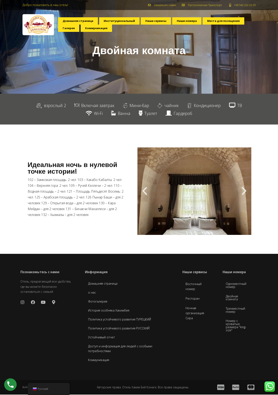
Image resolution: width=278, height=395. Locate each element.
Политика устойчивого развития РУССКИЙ (121, 328)
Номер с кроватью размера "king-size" (237, 328)
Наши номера (195, 22)
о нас (92, 292)
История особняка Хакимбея (110, 310)
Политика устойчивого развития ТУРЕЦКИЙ (122, 319)
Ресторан (193, 299)
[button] (145, 191)
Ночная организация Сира (195, 313)
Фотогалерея (98, 301)
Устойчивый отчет (102, 337)
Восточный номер (194, 287)
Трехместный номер (236, 312)
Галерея (115, 31)
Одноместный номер (236, 286)
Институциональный (124, 22)
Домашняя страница (79, 22)
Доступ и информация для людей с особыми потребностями (122, 349)
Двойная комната (232, 299)
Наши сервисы (163, 22)
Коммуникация (143, 31)
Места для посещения (81, 31)
